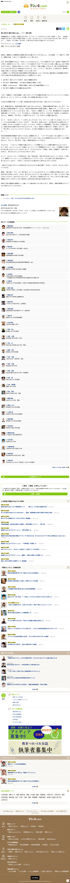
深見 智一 (10, 329)
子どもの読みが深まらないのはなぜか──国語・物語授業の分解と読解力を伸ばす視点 (26, 512)
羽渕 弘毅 (10, 309)
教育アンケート (13, 858)
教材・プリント (29, 851)
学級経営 (42, 795)
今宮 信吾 (10, 357)
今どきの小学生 (17, 722)
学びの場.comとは (8, 811)
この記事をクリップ (22, 477)
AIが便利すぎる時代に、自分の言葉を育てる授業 (22, 644)
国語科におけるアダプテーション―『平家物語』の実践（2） (19, 543)
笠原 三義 (10, 288)
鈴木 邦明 (10, 233)
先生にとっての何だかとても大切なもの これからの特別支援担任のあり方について (33, 628)
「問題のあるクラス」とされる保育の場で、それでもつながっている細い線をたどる (32, 658)
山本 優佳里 (11, 384)
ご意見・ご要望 (22, 494)
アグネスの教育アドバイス (13, 602)
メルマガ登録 (12, 871)
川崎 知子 (10, 460)
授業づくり (12, 795)
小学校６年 (57, 795)
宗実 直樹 (10, 253)
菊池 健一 (10, 247)
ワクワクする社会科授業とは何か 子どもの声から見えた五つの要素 (28, 636)
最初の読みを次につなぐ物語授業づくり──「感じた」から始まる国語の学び (24, 507)
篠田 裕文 (10, 295)
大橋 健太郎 (10, 447)
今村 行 (10, 343)
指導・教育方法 (21, 795)
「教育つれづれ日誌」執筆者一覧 (59, 467)
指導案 (10, 851)
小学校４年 (4, 800)
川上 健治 (18, 43)
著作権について (20, 811)
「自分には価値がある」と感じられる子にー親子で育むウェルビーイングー (30, 605)
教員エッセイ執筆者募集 (61, 871)
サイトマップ (35, 813)
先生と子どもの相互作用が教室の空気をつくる (21, 678)
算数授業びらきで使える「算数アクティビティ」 (22, 772)
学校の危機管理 (17, 714)
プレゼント (27, 864)
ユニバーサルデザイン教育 (12, 46)
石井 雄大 (10, 440)
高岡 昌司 (10, 260)
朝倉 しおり (10, 405)
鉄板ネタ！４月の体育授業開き (17, 764)
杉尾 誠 (9, 281)
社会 (16, 797)
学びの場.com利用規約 (47, 811)
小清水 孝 (10, 412)
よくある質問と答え (61, 811)
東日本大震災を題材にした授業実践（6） (20, 613)
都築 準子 (10, 350)
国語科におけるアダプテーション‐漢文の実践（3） (16, 530)
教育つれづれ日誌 (19, 24)
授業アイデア (18, 851)
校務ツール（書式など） (58, 851)
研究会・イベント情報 (15, 864)
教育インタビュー (13, 826)
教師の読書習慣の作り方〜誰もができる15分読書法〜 (23, 573)
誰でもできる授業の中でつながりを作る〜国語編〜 (16, 518)
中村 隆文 (10, 426)
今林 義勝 (10, 267)
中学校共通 (4, 797)
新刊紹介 (33, 826)
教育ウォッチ (24, 826)
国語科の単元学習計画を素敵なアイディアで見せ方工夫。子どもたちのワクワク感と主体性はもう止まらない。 (34, 536)
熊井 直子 (10, 302)
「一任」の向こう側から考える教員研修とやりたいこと (23, 671)
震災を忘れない (11, 610)
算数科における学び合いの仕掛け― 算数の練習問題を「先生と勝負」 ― (28, 684)
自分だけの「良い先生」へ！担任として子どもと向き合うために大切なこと (30, 597)
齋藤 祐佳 (10, 398)
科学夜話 (15, 719)
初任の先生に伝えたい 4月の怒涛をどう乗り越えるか (23, 665)
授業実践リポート (28, 832)
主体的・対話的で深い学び (54, 797)
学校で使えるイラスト (42, 851)
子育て (21, 797)
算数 (28, 795)
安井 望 (10, 378)
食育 (63, 795)
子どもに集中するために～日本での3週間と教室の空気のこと (26, 620)
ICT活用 (33, 795)
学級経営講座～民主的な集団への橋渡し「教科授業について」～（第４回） (23, 524)
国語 (2, 46)
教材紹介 (41, 826)
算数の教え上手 (17, 711)
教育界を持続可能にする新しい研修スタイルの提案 (23, 581)
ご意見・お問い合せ (46, 871)
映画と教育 (16, 702)
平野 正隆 (10, 364)
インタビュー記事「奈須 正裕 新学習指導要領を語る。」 (19, 198)
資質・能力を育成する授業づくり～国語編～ (14, 561)
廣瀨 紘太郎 (10, 433)
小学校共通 (4, 795)
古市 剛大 (10, 371)
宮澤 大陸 (10, 336)
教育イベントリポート (15, 832)
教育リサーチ (48, 832)
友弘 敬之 (10, 391)
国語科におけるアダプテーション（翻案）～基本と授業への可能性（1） (22, 555)
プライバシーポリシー (32, 811)
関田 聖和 (10, 226)
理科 (25, 797)
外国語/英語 (42, 797)
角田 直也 (10, 453)
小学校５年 (50, 795)
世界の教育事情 (17, 717)
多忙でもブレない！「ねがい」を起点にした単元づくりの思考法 (20, 549)
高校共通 (11, 797)
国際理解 (34, 797)
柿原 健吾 (10, 419)
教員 (29, 797)
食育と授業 (39, 832)
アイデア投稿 (22, 871)
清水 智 (9, 316)
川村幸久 (10, 274)
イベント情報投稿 (33, 871)
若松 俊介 (10, 240)
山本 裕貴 (10, 322)
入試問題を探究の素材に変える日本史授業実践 (21, 589)
